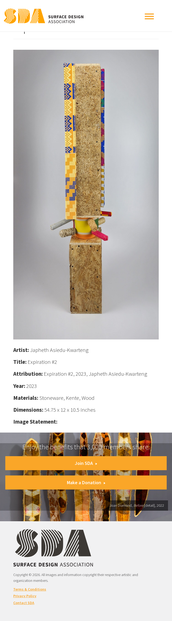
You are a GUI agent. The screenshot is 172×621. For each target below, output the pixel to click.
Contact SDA (23, 602)
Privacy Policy (24, 595)
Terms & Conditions (29, 589)
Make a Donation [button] (86, 482)
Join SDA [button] (86, 463)
